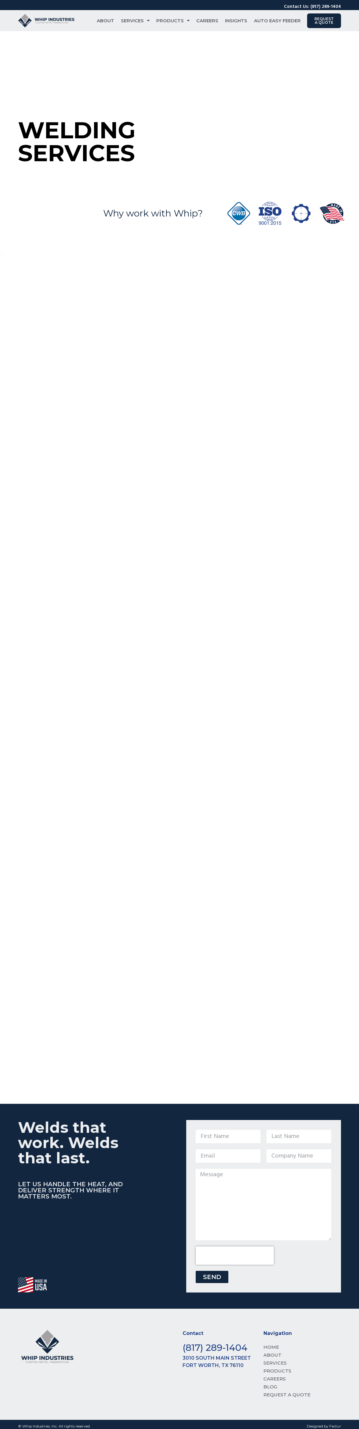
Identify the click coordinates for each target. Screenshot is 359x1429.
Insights (236, 21)
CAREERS (274, 1379)
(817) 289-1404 (215, 1347)
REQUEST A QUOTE (286, 1395)
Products (173, 20)
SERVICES (275, 1363)
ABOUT (272, 1355)
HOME (271, 1347)
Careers (207, 21)
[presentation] (235, 1255)
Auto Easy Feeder (277, 21)
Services (135, 20)
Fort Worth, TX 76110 (213, 1365)
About (105, 21)
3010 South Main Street (217, 1358)
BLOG (270, 1387)
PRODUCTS (277, 1371)
